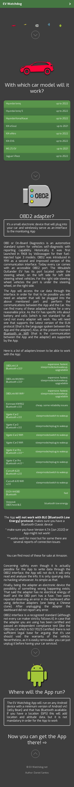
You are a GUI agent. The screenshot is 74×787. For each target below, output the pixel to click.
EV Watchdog (12, 4)
